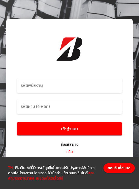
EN (17, 167)
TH (10, 167)
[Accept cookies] (119, 168)
